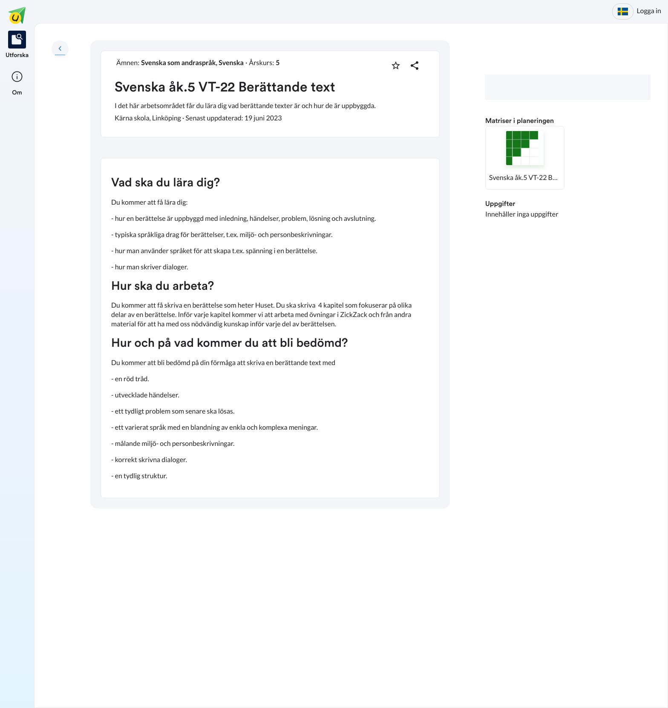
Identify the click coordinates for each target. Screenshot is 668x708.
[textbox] (270, 327)
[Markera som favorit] (395, 65)
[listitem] (17, 45)
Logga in (649, 11)
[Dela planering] (414, 65)
